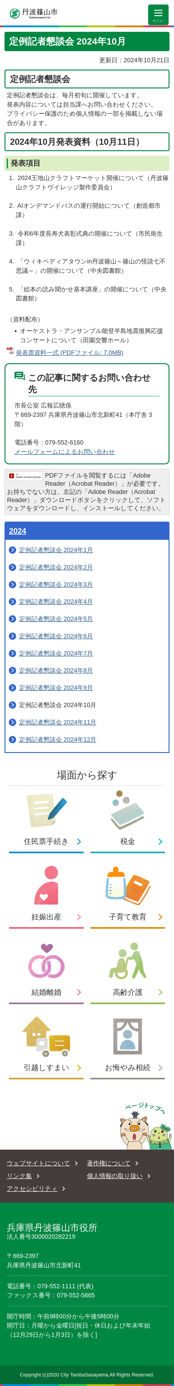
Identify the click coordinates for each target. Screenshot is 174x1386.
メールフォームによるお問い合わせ (64, 451)
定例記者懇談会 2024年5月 (56, 618)
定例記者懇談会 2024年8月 (56, 670)
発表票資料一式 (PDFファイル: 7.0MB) (69, 352)
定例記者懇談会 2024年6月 (56, 636)
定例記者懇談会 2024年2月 (56, 567)
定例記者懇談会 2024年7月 (56, 653)
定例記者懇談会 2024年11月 (57, 722)
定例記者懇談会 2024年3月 (56, 584)
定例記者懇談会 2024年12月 (57, 739)
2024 (17, 530)
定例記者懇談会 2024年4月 (56, 601)
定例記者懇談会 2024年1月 (56, 549)
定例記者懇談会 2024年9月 (56, 687)
